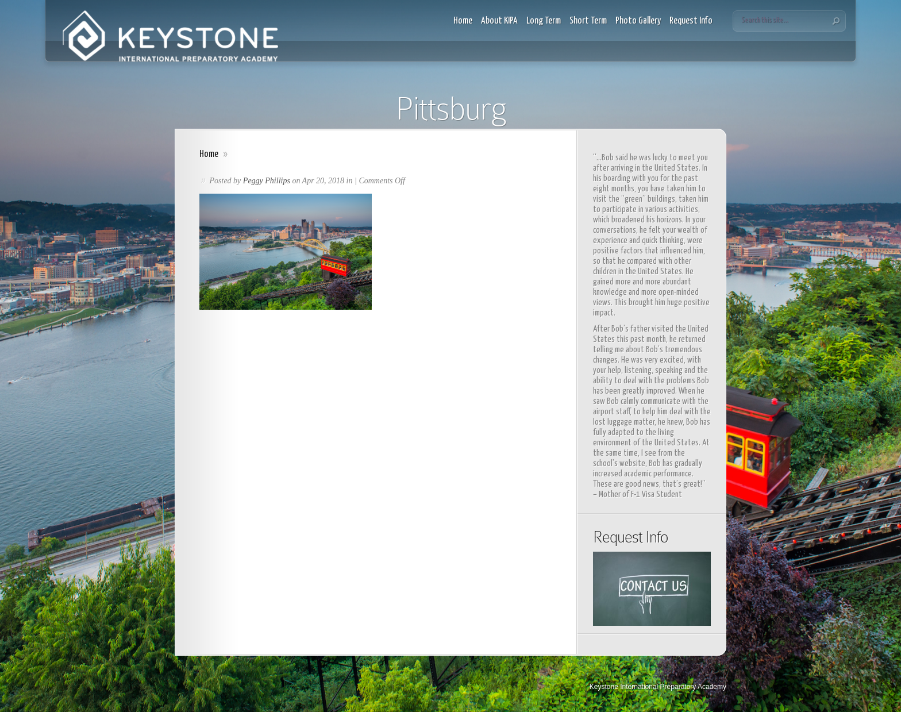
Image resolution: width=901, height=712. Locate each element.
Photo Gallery (638, 21)
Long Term (543, 21)
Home (462, 21)
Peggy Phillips (266, 180)
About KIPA (499, 21)
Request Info (691, 21)
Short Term (588, 21)
